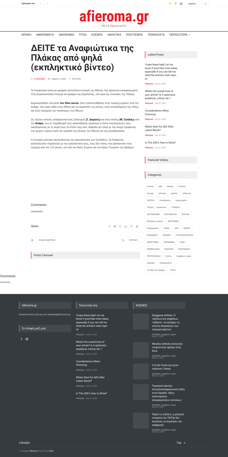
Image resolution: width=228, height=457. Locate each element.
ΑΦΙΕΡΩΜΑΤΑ (45, 34)
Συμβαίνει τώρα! (184, 256)
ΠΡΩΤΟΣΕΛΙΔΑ (154, 256)
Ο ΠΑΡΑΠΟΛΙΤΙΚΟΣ (184, 235)
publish (174, 193)
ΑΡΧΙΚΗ (26, 34)
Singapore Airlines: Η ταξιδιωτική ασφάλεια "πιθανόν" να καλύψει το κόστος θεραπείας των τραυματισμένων (166, 322)
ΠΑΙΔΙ (182, 242)
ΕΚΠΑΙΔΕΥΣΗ (170, 214)
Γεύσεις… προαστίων (157, 207)
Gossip (150, 193)
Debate (170, 186)
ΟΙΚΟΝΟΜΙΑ (66, 34)
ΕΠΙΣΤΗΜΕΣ (173, 221)
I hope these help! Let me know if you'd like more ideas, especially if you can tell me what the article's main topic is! (161, 71)
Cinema (150, 186)
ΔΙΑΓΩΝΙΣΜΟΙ (153, 214)
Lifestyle (162, 193)
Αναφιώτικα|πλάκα (46, 240)
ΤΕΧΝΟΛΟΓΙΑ (156, 34)
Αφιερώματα (181, 200)
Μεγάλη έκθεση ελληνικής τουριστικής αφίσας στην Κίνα (167, 347)
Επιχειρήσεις (153, 228)
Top (179, 442)
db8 (160, 186)
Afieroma (33, 451)
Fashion (182, 186)
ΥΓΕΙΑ (83, 34)
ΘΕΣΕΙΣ (187, 228)
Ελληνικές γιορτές (155, 221)
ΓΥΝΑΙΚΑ (175, 207)
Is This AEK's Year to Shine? (160, 142)
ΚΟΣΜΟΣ (97, 34)
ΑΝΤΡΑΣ (151, 200)
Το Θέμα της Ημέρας (156, 270)
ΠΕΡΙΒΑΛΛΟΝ (153, 249)
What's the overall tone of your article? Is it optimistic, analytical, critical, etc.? (160, 95)
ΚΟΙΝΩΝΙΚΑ (152, 235)
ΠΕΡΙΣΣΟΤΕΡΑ (178, 34)
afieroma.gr (114, 16)
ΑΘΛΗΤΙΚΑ (114, 34)
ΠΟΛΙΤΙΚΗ (168, 249)
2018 (50, 451)
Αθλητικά (149, 84)
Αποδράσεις (165, 200)
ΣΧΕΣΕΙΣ (151, 263)
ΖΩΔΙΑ (167, 228)
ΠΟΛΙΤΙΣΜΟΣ (134, 34)
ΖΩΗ (176, 228)
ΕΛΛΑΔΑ (40, 79)
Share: (35, 226)
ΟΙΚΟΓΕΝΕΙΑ (153, 242)
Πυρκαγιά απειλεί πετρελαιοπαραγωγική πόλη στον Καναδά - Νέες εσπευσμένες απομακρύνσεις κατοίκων (168, 393)
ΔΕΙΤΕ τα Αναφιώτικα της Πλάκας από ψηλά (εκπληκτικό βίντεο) (82, 57)
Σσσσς (169, 256)
